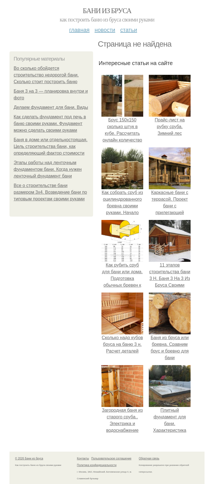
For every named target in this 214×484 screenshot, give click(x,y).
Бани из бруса (107, 11)
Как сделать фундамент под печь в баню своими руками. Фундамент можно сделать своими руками (50, 123)
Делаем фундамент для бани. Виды (51, 107)
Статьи (128, 30)
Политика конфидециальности (96, 465)
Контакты (83, 458)
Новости (104, 30)
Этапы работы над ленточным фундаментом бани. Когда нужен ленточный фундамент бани (48, 169)
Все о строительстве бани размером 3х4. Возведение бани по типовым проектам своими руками (50, 192)
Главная (79, 30)
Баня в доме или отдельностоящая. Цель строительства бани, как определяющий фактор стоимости (50, 146)
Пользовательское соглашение (111, 458)
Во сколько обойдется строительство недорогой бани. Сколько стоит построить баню (46, 75)
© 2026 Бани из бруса (29, 458)
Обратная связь (149, 458)
